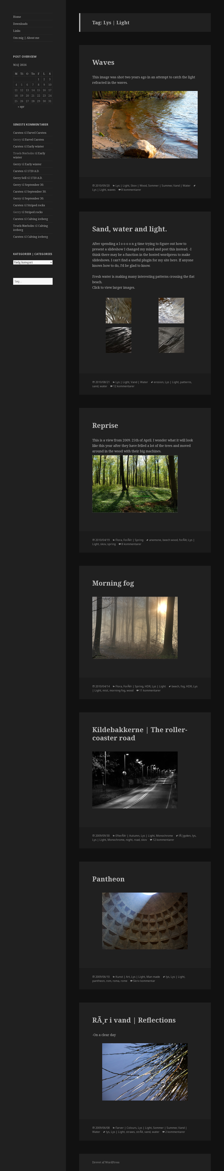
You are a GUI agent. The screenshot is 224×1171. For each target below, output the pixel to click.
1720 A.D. (33, 171)
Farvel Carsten (36, 133)
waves (111, 190)
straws (130, 1132)
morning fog (117, 690)
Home (17, 17)
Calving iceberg (37, 219)
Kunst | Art (123, 977)
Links (16, 31)
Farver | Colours (126, 1128)
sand (95, 386)
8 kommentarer (131, 190)
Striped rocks (36, 205)
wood (130, 690)
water (103, 386)
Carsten (18, 133)
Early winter (35, 146)
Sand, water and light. (129, 228)
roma (116, 981)
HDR (148, 686)
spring (111, 544)
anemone (155, 540)
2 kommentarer (175, 1132)
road (137, 840)
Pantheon (108, 878)
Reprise (105, 425)
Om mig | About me (26, 38)
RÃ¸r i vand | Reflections (134, 1019)
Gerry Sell (19, 178)
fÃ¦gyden (185, 836)
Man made (153, 977)
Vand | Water (182, 185)
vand (147, 1132)
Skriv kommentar (144, 981)
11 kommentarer (150, 690)
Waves (103, 62)
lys (194, 836)
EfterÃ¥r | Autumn (127, 836)
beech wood (170, 540)
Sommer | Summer (160, 185)
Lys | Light (122, 185)
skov (103, 544)
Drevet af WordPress (105, 1162)
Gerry (17, 164)
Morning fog (113, 582)
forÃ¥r (183, 540)
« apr (21, 106)
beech (175, 686)
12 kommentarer (123, 386)
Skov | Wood (139, 185)
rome (124, 981)
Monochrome (164, 836)
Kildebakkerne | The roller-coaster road (139, 733)
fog (183, 686)
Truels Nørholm (23, 226)
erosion (159, 382)
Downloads (20, 24)
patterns (185, 382)
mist (105, 690)
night (129, 840)
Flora (119, 540)
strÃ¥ (139, 1132)
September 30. (34, 185)
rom (108, 981)
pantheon (98, 981)
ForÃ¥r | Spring (133, 540)
